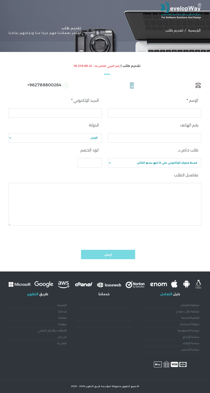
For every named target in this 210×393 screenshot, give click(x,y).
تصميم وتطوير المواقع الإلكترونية (113, 311)
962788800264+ (44, 84)
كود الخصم (89, 150)
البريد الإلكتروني (85, 100)
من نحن (63, 31)
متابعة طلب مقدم (187, 311)
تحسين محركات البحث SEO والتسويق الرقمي (106, 340)
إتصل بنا (42, 31)
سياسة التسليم (190, 349)
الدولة (94, 125)
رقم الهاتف (189, 125)
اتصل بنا (62, 343)
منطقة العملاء (189, 305)
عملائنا (166, 31)
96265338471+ (179, 84)
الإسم (192, 100)
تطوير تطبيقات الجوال (120, 317)
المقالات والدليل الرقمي (96, 31)
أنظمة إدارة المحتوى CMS (117, 305)
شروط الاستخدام (189, 324)
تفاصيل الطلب (186, 175)
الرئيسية (185, 31)
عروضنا (129, 31)
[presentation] (170, 238)
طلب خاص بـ (188, 150)
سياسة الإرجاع (191, 336)
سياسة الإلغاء (191, 343)
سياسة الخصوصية (188, 330)
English (20, 31)
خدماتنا (147, 31)
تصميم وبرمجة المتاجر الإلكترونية (113, 324)
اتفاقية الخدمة (190, 317)
